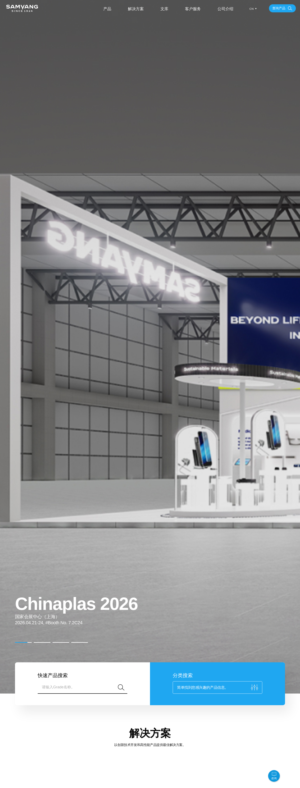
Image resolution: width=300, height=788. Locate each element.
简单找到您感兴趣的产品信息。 (202, 687)
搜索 (121, 687)
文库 (164, 9)
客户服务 (193, 9)
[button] (23, 642)
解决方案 (136, 9)
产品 (107, 9)
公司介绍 (225, 9)
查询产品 (278, 8)
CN (251, 9)
